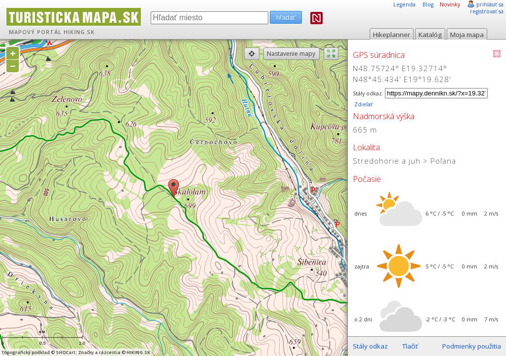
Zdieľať (363, 104)
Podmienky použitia (471, 346)
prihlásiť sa (490, 4)
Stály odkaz (370, 346)
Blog (427, 4)
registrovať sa (487, 11)
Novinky (450, 4)
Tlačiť (410, 346)
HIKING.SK (79, 32)
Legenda (404, 4)
